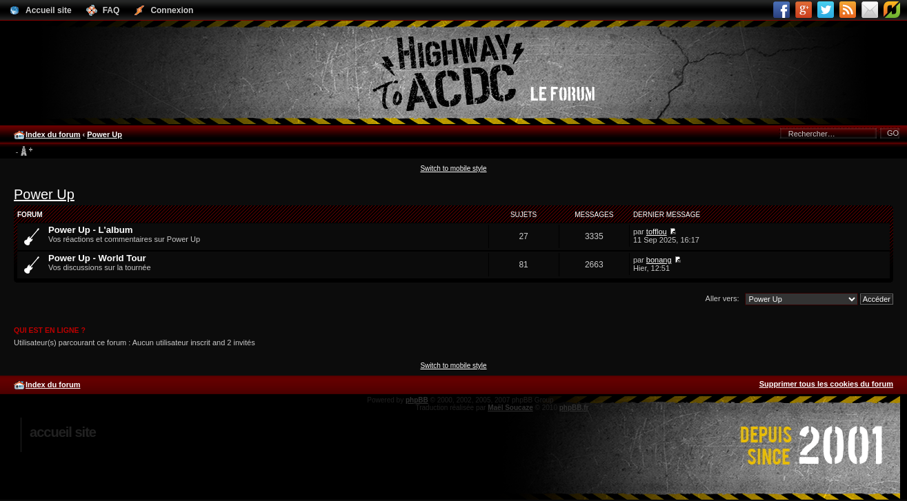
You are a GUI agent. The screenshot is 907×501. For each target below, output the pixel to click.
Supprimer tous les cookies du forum (826, 384)
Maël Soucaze (510, 407)
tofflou (656, 231)
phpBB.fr (574, 407)
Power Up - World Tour (97, 258)
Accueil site (63, 432)
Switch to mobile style (453, 168)
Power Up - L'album (90, 230)
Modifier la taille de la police (24, 151)
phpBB (417, 400)
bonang (659, 260)
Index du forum (53, 134)
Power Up (104, 134)
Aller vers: (722, 298)
